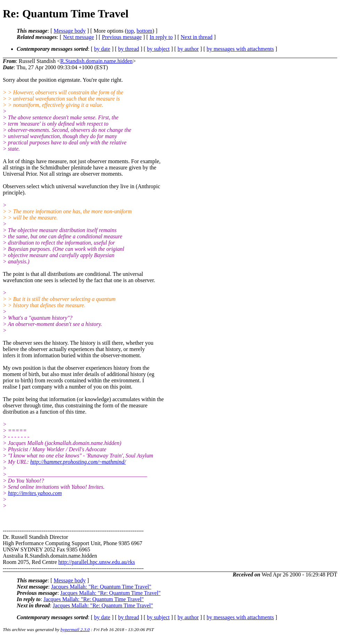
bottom (144, 31)
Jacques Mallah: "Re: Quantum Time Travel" (101, 587)
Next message (78, 37)
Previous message (122, 37)
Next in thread (197, 37)
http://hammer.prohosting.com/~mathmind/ (78, 462)
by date (102, 49)
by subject (158, 49)
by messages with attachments (240, 49)
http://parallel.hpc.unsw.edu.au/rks (96, 562)
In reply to (161, 37)
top (130, 31)
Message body (70, 31)
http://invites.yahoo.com (35, 493)
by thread (128, 49)
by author (188, 49)
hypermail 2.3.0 (75, 629)
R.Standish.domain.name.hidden (96, 61)
